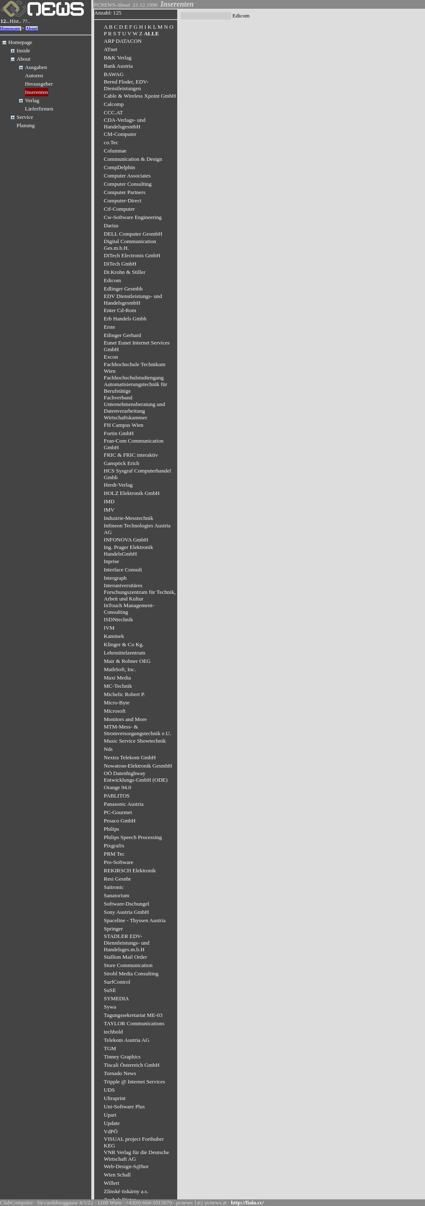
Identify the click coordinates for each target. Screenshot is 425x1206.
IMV (109, 510)
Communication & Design (133, 159)
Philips (111, 829)
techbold (113, 1032)
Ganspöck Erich (121, 463)
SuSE (110, 990)
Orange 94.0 (117, 787)
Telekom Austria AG (126, 1040)
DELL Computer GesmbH (133, 234)
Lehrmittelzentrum (124, 653)
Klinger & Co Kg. (124, 644)
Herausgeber (39, 84)
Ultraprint (115, 1098)
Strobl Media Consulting (131, 973)
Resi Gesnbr (117, 879)
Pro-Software (118, 862)
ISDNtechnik (118, 619)
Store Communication (128, 965)
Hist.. (16, 21)
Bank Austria (118, 66)
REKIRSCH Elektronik (130, 870)
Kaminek (114, 636)
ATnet (110, 49)
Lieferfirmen (39, 109)
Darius (111, 225)
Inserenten (36, 92)
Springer (113, 928)
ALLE (151, 33)
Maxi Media (117, 677)
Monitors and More (125, 719)
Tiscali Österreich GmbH (131, 1065)
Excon (111, 357)
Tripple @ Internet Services (134, 1081)
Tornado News (120, 1073)
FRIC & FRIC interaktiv (131, 455)
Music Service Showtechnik (135, 741)
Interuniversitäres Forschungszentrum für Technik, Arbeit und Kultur (140, 592)
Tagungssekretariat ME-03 (133, 1015)
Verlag (32, 100)
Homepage (10, 28)
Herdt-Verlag (118, 485)
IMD (109, 501)
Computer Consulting (127, 184)
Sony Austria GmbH (126, 912)
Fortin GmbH (119, 433)
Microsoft (115, 711)
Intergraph (115, 578)
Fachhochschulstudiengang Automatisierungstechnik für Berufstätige (135, 384)
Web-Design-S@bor (126, 1166)
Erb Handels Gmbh (125, 318)
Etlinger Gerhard (122, 335)
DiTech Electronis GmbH (132, 255)
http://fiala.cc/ (247, 1202)
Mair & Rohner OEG (127, 661)
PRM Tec (114, 854)
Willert (111, 1183)
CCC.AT (113, 112)
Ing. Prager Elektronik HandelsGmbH (128, 550)
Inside (23, 50)
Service (25, 117)
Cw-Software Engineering (133, 217)
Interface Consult (123, 569)
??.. (26, 21)
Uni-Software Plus (124, 1106)
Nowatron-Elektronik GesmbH (138, 766)
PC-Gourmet (118, 812)
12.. (4, 21)
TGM (110, 1048)
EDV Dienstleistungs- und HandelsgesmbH (133, 299)
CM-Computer (120, 134)
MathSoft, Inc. (120, 669)
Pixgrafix (114, 845)
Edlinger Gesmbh (123, 289)
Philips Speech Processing (133, 837)
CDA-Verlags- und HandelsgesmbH (124, 123)
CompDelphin (119, 167)
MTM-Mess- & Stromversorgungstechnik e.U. (137, 730)
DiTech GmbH (120, 264)
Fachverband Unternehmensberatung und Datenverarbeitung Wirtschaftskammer (134, 407)
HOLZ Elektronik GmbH (132, 493)
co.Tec (111, 142)
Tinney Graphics (122, 1056)
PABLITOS (116, 796)
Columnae (115, 151)
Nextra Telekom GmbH (130, 757)
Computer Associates (127, 175)
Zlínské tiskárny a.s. (126, 1191)
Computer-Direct (123, 200)
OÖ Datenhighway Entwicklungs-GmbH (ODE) (136, 776)
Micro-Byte (116, 702)
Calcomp (114, 104)
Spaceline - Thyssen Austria (135, 920)
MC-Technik (118, 686)
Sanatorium (116, 895)
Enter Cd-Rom (120, 310)
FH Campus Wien (123, 425)
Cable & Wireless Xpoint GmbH (140, 96)
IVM (109, 628)
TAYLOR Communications (134, 1023)
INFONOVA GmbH (126, 540)
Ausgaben (36, 67)
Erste (109, 327)
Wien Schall (117, 1175)
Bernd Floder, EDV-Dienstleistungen (126, 85)
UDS (109, 1090)
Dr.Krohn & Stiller (124, 272)
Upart (110, 1115)
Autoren (34, 75)
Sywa (110, 1007)
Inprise (111, 561)
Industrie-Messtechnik (128, 518)
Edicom (112, 280)
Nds (108, 749)
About (31, 28)
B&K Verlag (118, 57)
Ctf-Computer (119, 209)
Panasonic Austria (124, 804)
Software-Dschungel (126, 904)
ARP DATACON (123, 41)
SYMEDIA (116, 998)
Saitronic (114, 887)
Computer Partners (124, 192)
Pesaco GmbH (120, 820)
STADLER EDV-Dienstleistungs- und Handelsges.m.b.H (126, 942)
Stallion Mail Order (125, 957)
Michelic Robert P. (124, 694)
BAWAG (114, 74)
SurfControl (117, 982)
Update (112, 1123)
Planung (26, 125)
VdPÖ (110, 1131)
